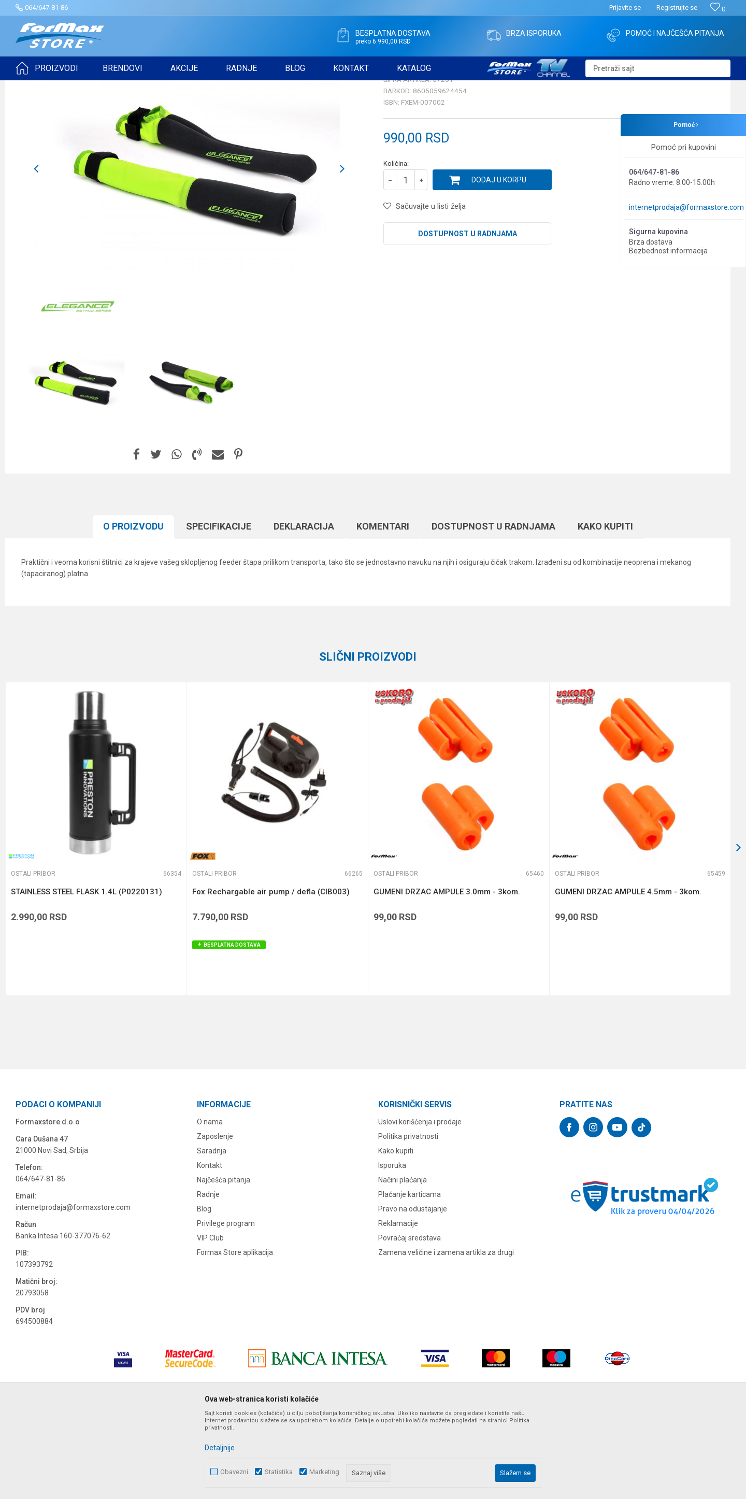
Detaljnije (220, 1448)
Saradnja (211, 1231)
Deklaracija (304, 606)
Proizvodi (74, 87)
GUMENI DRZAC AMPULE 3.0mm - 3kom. (447, 972)
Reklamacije (398, 1304)
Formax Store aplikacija (235, 1333)
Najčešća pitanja (223, 1260)
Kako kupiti (605, 606)
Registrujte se (676, 7)
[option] (74, 463)
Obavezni (234, 1472)
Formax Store (34, 87)
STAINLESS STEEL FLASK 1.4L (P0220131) (86, 972)
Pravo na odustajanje (412, 1289)
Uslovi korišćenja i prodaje (420, 1202)
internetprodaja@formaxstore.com (686, 207)
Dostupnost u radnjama (467, 314)
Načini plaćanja (402, 1260)
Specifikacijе (218, 606)
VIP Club (210, 1318)
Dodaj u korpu (498, 260)
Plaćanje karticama (409, 1274)
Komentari (382, 606)
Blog (204, 1289)
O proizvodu (133, 606)
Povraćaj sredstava (409, 1318)
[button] (657, 68)
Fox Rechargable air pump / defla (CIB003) (271, 972)
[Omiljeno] (717, 9)
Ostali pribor (144, 87)
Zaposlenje (215, 1216)
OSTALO (107, 87)
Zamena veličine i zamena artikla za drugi (446, 1333)
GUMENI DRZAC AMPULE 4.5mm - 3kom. (628, 972)
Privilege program (226, 1304)
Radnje (208, 1274)
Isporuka (392, 1245)
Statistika (279, 1472)
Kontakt (209, 1245)
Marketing (324, 1472)
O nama (210, 1202)
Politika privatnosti (408, 1216)
